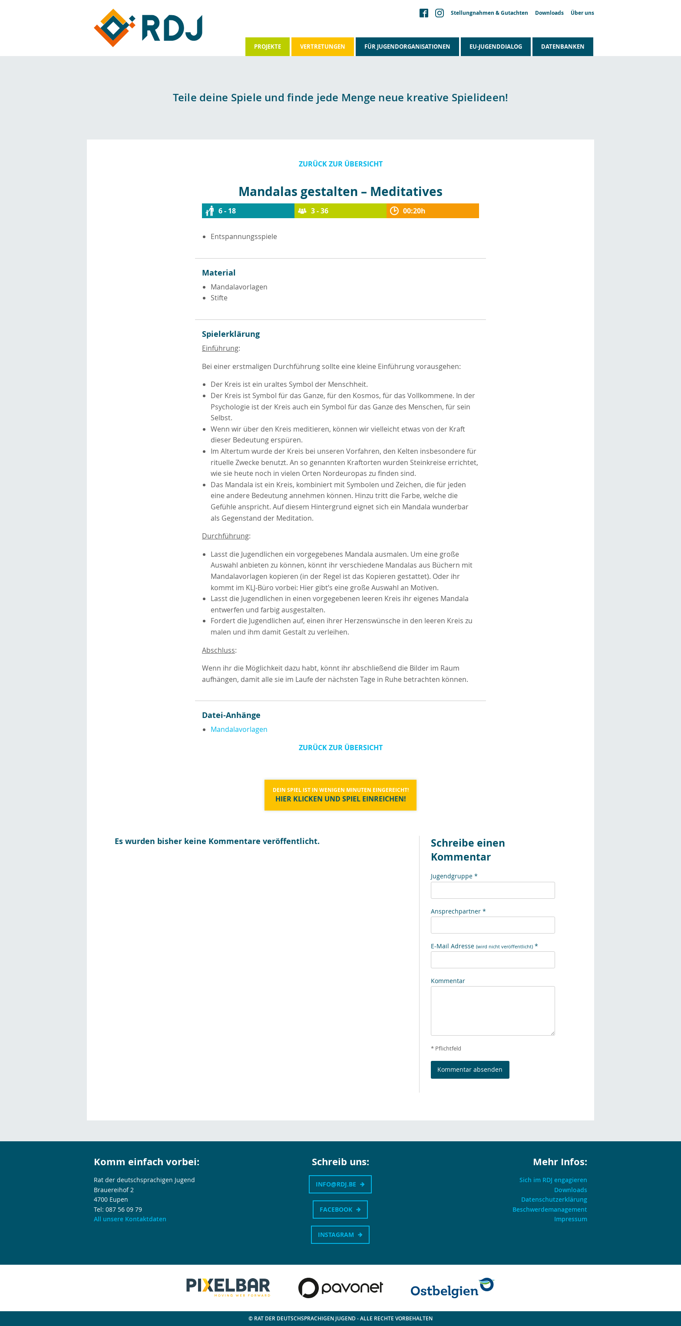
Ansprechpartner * (458, 911)
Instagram (336, 1234)
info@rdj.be (336, 1184)
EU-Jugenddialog (495, 46)
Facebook (336, 1209)
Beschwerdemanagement (549, 1209)
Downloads (549, 13)
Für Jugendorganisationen (407, 46)
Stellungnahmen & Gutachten (489, 13)
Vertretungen (322, 46)
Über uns (582, 13)
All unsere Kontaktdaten (130, 1219)
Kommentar (448, 981)
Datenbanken (563, 46)
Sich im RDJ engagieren (553, 1180)
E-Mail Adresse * (484, 946)
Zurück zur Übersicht (341, 164)
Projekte (267, 46)
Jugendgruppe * (454, 876)
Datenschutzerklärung (554, 1199)
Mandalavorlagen (239, 729)
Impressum (570, 1219)
